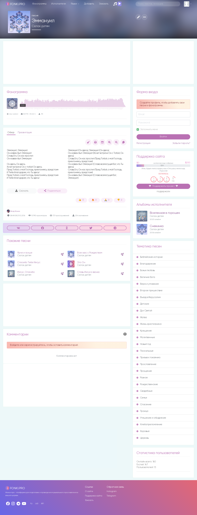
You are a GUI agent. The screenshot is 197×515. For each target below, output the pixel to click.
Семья (142, 398)
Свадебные (145, 391)
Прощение (144, 371)
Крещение (144, 331)
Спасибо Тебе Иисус (28, 262)
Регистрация (143, 143)
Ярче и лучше (24, 253)
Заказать (103, 4)
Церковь (143, 438)
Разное (142, 377)
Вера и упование (148, 284)
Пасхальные (145, 351)
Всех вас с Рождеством (89, 253)
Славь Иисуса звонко (88, 272)
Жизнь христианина (149, 324)
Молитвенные (146, 337)
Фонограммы (39, 4)
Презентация (25, 132)
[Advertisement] (66, 62)
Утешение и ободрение (151, 418)
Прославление (146, 364)
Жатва (142, 317)
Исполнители (58, 4)
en (42, 503)
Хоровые (143, 431)
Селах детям (40, 26)
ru (31, 503)
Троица (142, 411)
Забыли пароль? (181, 143)
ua (36, 503)
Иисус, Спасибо (26, 272)
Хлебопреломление (149, 424)
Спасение (144, 404)
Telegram (111, 496)
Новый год (144, 344)
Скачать (21, 190)
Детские (143, 304)
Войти (163, 136)
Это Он (81, 262)
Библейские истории (150, 257)
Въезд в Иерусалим (149, 297)
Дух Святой (144, 310)
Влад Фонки (13, 211)
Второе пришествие (150, 290)
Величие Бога (146, 277)
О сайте (89, 491)
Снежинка (156, 226)
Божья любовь (146, 270)
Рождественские (147, 384)
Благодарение (146, 264)
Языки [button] (74, 4)
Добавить (89, 4)
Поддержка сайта (93, 496)
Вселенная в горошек (165, 213)
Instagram (112, 491)
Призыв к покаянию (149, 357)
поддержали (163, 191)
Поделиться (52, 190)
